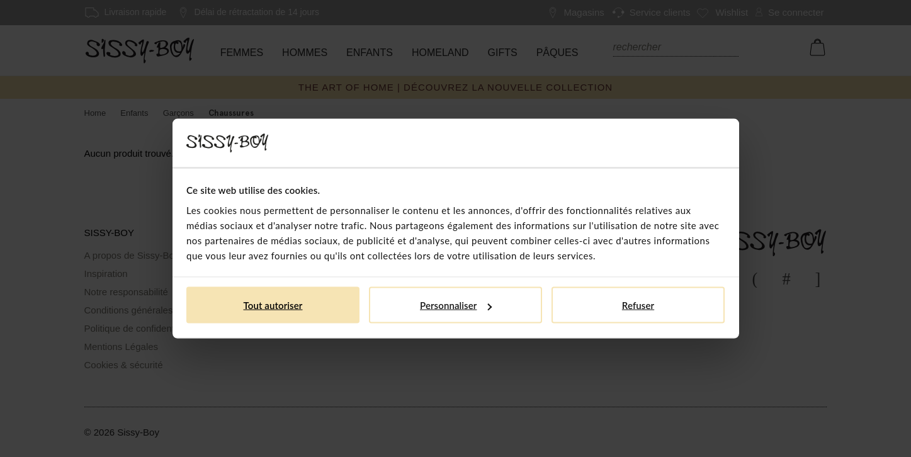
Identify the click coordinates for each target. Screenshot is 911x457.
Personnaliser (456, 305)
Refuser (638, 305)
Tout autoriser (273, 305)
